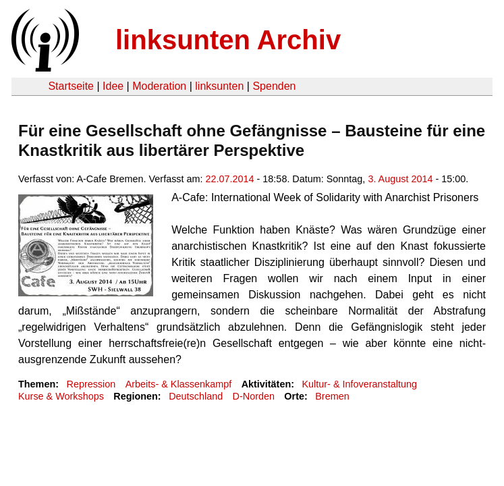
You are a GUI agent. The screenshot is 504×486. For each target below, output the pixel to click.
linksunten (219, 86)
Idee (113, 86)
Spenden (274, 86)
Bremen (332, 396)
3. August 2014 (400, 178)
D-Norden (254, 396)
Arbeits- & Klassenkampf (178, 384)
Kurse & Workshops (61, 396)
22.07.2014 (230, 178)
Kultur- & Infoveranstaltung (359, 384)
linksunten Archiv (228, 40)
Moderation (159, 86)
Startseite (71, 86)
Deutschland (196, 396)
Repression (90, 384)
